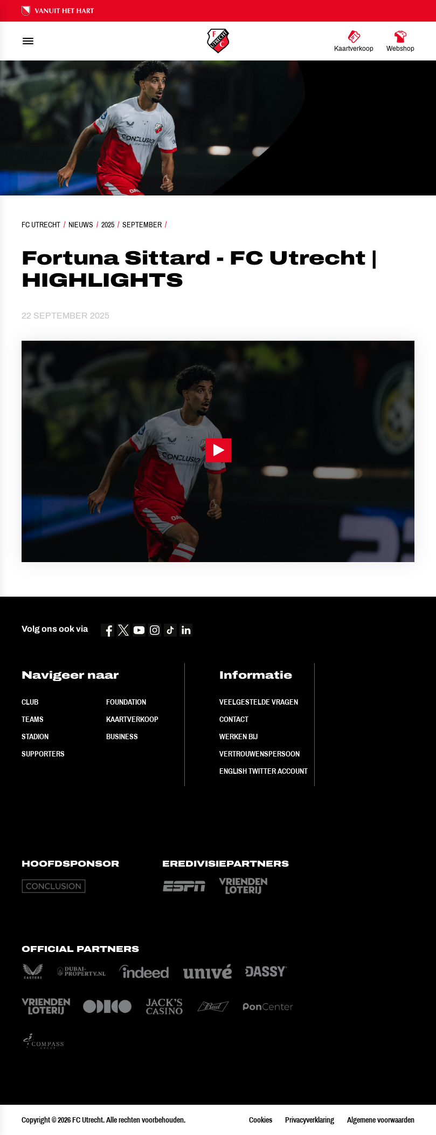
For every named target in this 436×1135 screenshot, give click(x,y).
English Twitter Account (263, 771)
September (142, 224)
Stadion (35, 736)
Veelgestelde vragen (258, 702)
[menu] (28, 41)
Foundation (126, 702)
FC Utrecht (41, 224)
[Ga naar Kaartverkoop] (353, 41)
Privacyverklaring (309, 1120)
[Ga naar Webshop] (400, 41)
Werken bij (238, 736)
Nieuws (80, 224)
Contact (233, 719)
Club (30, 702)
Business (122, 736)
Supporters (43, 754)
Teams (33, 719)
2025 (107, 224)
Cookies (260, 1120)
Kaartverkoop (132, 719)
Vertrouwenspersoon (259, 754)
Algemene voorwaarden (380, 1120)
